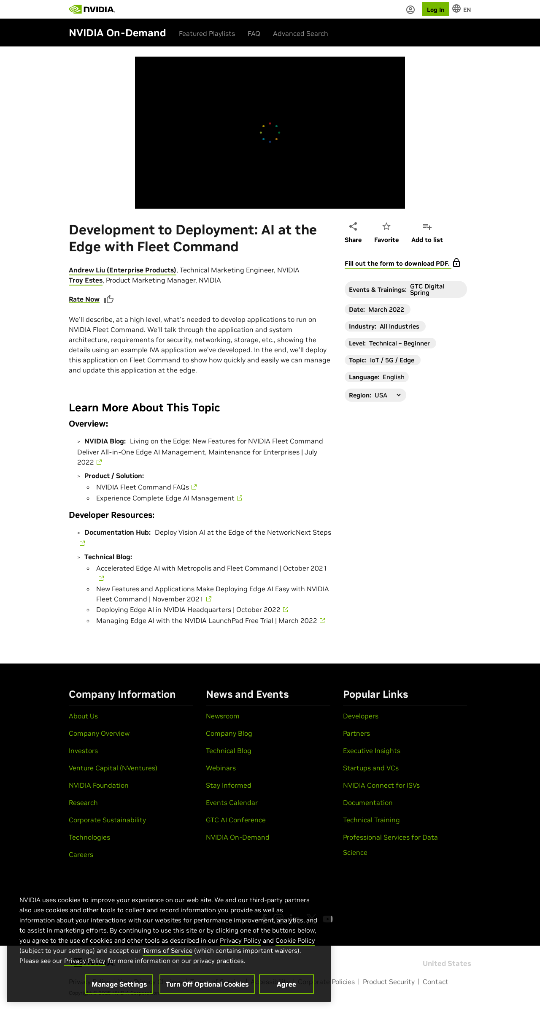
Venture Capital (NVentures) (113, 768)
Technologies (89, 837)
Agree (286, 984)
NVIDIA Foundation (99, 785)
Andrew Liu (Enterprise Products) (122, 270)
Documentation (368, 802)
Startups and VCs (371, 768)
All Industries (399, 326)
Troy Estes (86, 280)
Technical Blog (228, 750)
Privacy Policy (240, 940)
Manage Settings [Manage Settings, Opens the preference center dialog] (119, 984)
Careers (81, 854)
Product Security (389, 981)
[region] (169, 940)
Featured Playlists (207, 33)
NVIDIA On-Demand (238, 837)
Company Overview (99, 733)
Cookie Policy (295, 940)
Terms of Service (167, 950)
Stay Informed (228, 785)
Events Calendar (232, 802)
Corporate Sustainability (107, 820)
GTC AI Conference (236, 820)
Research (83, 802)
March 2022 (386, 309)
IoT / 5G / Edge (392, 360)
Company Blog (229, 733)
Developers (360, 716)
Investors (83, 750)
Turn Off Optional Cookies (207, 984)
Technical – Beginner (399, 343)
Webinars (221, 768)
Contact (435, 981)
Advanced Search (300, 33)
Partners (356, 733)
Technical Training (371, 820)
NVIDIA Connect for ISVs (381, 785)
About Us (83, 716)
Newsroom (223, 716)
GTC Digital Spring (427, 289)
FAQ (254, 33)
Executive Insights (371, 750)
